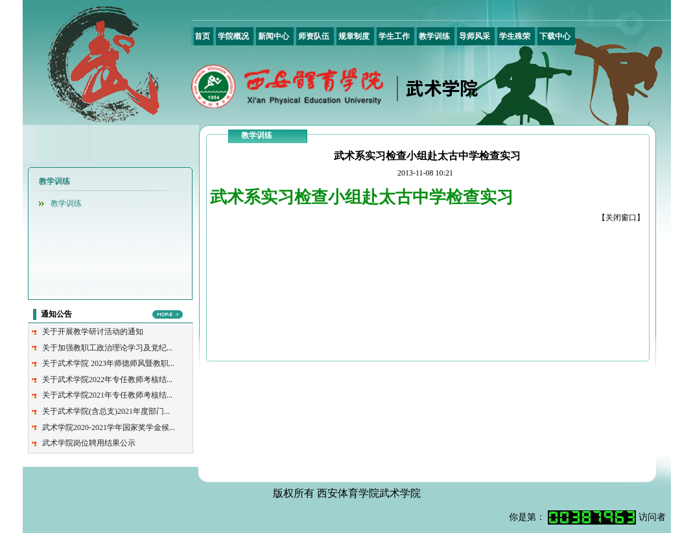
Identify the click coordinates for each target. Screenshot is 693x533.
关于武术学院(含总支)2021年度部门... (106, 411)
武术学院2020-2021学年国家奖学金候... (108, 427)
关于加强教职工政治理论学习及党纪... (107, 347)
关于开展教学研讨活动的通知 (92, 331)
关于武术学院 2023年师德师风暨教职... (108, 363)
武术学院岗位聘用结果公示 (88, 443)
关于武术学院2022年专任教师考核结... (107, 379)
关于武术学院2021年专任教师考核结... (107, 395)
